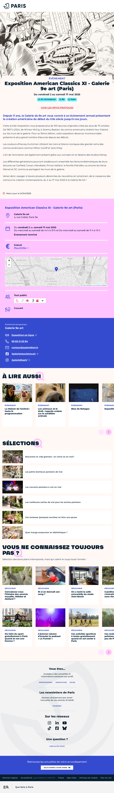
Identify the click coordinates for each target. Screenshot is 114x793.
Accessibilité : (38, 778)
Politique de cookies (88, 778)
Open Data (71, 778)
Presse (61, 778)
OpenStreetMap (97, 285)
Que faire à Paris (24, 787)
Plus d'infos (20, 248)
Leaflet (83, 285)
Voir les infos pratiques (57, 107)
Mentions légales (10, 778)
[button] (56, 269)
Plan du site (106, 778)
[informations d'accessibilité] (30, 300)
